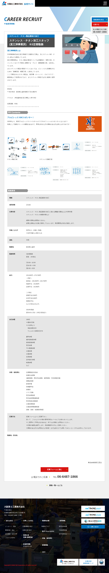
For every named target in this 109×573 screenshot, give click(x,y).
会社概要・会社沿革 (11, 534)
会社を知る (8, 520)
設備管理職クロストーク (26, 545)
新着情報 (44, 545)
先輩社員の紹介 (27, 530)
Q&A (43, 552)
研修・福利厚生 (46, 538)
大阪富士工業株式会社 (14, 507)
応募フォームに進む (54, 469)
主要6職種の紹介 (28, 526)
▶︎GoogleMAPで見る (95, 462)
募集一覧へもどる (55, 485)
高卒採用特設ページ (65, 534)
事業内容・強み (9, 530)
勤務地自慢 (45, 520)
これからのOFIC (10, 537)
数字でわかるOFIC (47, 531)
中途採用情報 (63, 530)
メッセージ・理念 (10, 526)
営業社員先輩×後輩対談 (27, 536)
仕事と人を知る (27, 520)
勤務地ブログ (46, 526)
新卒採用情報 (63, 526)
